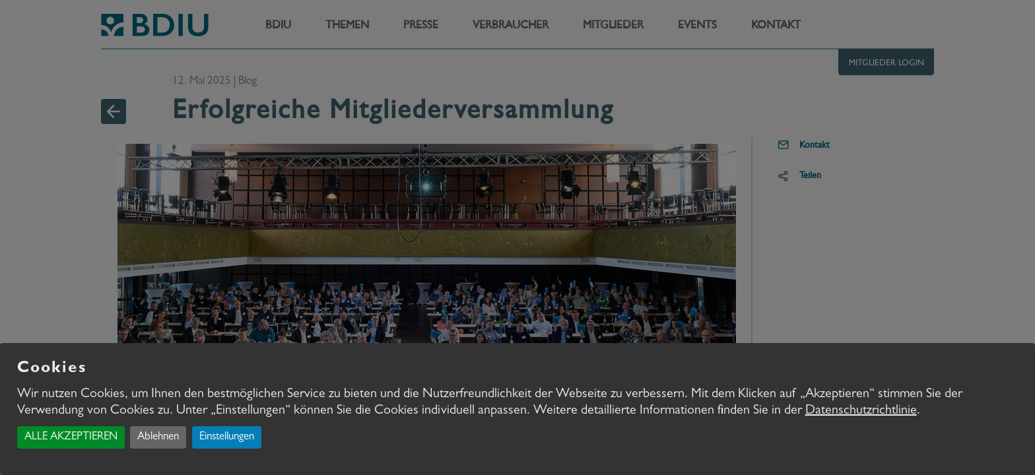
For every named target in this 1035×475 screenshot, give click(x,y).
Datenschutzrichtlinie (861, 411)
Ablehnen (158, 437)
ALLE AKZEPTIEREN (70, 437)
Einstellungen (226, 437)
